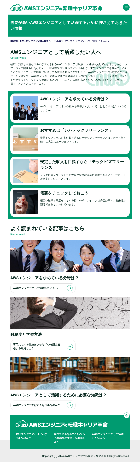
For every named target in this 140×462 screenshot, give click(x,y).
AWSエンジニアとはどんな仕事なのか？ (31, 436)
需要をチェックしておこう (64, 193)
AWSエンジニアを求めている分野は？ (74, 99)
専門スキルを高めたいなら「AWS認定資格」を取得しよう (69, 438)
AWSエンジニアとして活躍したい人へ (107, 436)
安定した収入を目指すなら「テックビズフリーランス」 (82, 165)
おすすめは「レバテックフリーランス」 (76, 130)
